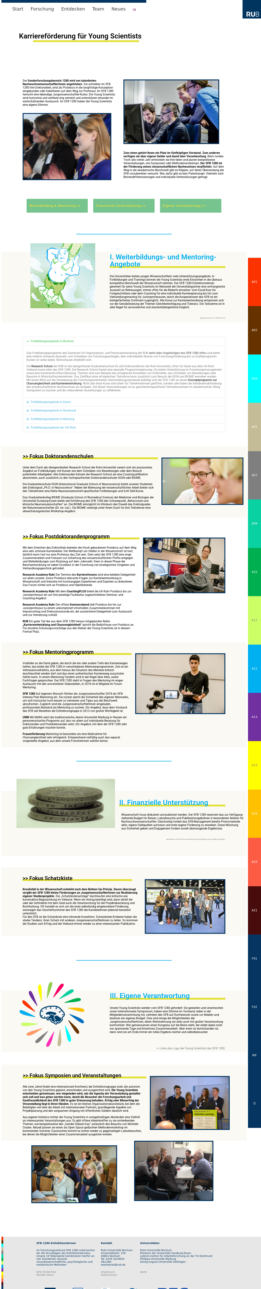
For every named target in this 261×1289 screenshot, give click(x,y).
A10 (254, 572)
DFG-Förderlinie (46, 1271)
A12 (254, 668)
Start (17, 9)
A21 (254, 910)
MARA (39, 717)
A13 (254, 717)
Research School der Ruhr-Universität (92, 467)
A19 (254, 862)
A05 (254, 427)
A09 (254, 523)
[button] (124, 341)
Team (98, 9)
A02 (254, 330)
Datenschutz (109, 1274)
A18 (254, 813)
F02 (254, 1007)
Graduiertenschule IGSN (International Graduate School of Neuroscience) (74, 484)
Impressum (108, 1271)
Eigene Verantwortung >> (184, 206)
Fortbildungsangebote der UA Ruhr (53, 427)
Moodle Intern (45, 1274)
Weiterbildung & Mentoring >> (55, 206)
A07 (254, 475)
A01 (254, 282)
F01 (254, 958)
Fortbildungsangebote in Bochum (52, 341)
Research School (42, 366)
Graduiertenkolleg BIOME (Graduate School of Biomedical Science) (70, 497)
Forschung (42, 9)
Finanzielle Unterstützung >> (121, 206)
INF (254, 1055)
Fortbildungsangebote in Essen (51, 402)
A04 (254, 378)
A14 (254, 765)
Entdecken (73, 9)
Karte (143, 1271)
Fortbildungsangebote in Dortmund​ (53, 410)
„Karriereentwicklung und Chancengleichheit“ (52, 624)
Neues (118, 9)
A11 (254, 620)
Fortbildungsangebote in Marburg (52, 419)
